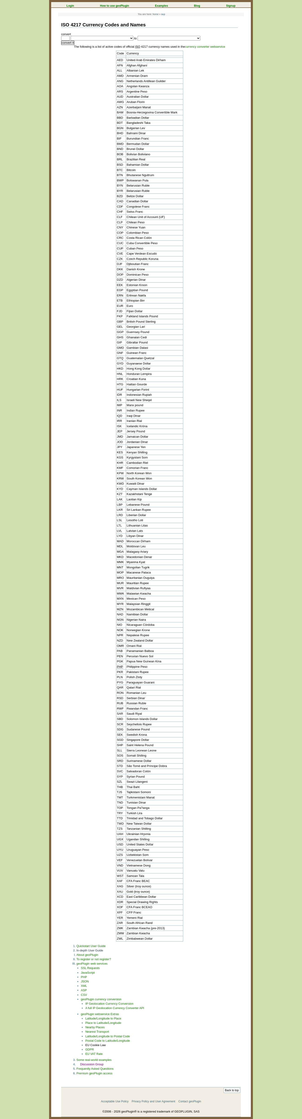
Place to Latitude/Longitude (103, 1023)
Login (70, 5)
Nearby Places (94, 1027)
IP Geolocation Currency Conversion (109, 1003)
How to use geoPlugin (114, 5)
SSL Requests (90, 968)
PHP (84, 977)
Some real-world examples (94, 1060)
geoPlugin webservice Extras (100, 1014)
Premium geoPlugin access (94, 1073)
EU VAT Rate (94, 1054)
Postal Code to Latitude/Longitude (107, 1040)
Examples (161, 5)
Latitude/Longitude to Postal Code (107, 1036)
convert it (68, 42)
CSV (84, 995)
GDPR (89, 1049)
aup (163, 14)
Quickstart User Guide (91, 946)
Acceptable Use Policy (115, 1101)
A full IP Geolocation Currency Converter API (114, 1008)
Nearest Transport (97, 1031)
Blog (197, 5)
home (156, 14)
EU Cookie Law (95, 1045)
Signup (231, 5)
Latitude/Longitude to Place (103, 1018)
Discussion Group (92, 1064)
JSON (85, 981)
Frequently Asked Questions (94, 1068)
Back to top (232, 1090)
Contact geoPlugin (189, 1101)
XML (84, 986)
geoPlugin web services (91, 963)
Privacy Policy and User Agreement (153, 1101)
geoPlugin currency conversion (101, 999)
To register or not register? (93, 959)
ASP (84, 990)
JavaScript (88, 972)
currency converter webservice (205, 46)
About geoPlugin (87, 955)
